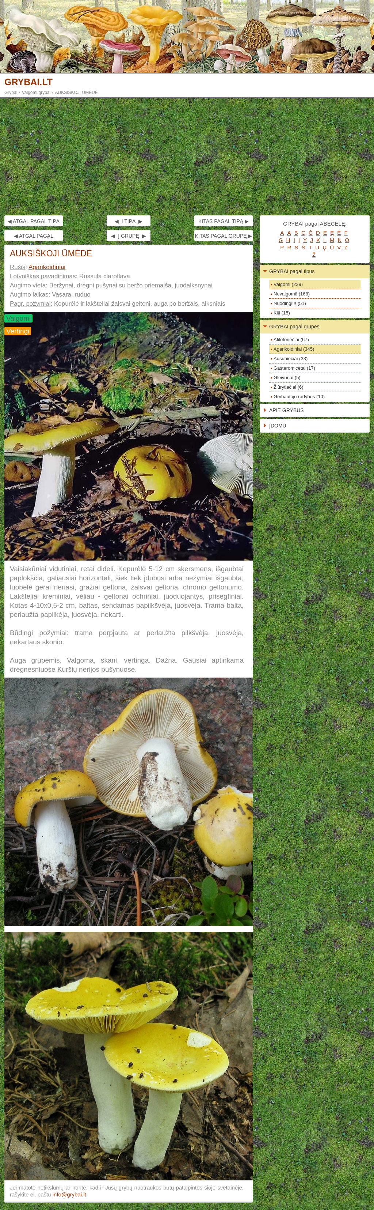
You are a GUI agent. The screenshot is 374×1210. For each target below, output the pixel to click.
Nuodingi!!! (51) (290, 303)
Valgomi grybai (36, 92)
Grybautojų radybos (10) (299, 396)
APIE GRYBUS (286, 410)
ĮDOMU (277, 426)
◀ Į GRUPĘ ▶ (128, 236)
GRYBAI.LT (28, 82)
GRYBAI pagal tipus (291, 271)
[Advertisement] (187, 157)
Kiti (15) (282, 313)
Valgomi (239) (288, 284)
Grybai (10, 92)
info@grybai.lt (69, 1194)
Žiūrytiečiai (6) (289, 387)
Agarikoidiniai (46, 267)
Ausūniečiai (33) (291, 358)
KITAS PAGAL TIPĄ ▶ (223, 221)
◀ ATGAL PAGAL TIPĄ (34, 221)
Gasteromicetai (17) (294, 368)
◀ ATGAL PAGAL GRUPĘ (33, 237)
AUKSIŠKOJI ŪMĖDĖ (76, 92)
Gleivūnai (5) (287, 377)
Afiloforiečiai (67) (291, 339)
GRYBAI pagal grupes (294, 326)
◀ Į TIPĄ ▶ (128, 221)
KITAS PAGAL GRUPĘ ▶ (223, 236)
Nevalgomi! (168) (292, 294)
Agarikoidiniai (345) (294, 349)
